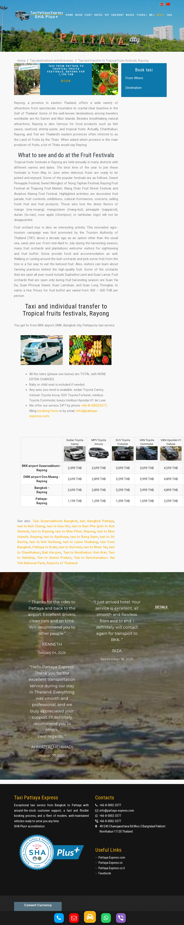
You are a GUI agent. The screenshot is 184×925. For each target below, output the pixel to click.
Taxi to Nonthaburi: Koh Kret (85, 552)
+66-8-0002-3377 (110, 805)
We (152, 15)
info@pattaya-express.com (117, 810)
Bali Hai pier (51, 552)
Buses (130, 15)
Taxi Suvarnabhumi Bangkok (55, 521)
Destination (134, 88)
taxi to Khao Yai (95, 547)
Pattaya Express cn (110, 863)
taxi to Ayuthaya (56, 537)
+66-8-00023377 (94, 405)
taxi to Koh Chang (31, 526)
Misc (161, 15)
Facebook (104, 873)
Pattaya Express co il (111, 868)
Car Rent (117, 15)
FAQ (169, 15)
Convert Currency (38, 905)
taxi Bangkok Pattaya (97, 521)
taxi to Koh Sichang (45, 542)
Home (69, 15)
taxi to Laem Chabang (80, 542)
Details (161, 607)
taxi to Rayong (42, 531)
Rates (98, 15)
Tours (142, 15)
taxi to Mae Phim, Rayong (75, 531)
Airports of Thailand (62, 563)
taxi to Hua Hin (58, 526)
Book (66, 80)
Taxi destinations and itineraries (51, 60)
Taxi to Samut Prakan (54, 558)
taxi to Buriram (70, 547)
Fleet (88, 15)
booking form (47, 411)
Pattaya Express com (111, 857)
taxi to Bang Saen (84, 537)
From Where (134, 78)
